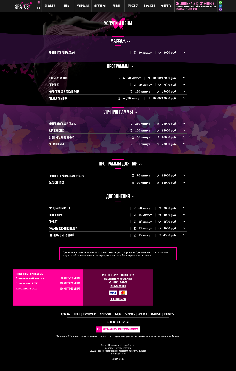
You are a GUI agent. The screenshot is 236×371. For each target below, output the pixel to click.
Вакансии (149, 6)
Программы (118, 67)
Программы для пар (118, 168)
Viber (220, 9)
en (40, 9)
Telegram (220, 6)
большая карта (118, 306)
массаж (118, 41)
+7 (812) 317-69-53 (118, 290)
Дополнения (118, 202)
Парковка (133, 6)
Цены (67, 6)
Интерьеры (100, 6)
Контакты (166, 6)
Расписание (83, 6)
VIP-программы (118, 114)
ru (40, 3)
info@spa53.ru (118, 293)
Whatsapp (220, 2)
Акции (116, 6)
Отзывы (142, 321)
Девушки (51, 6)
